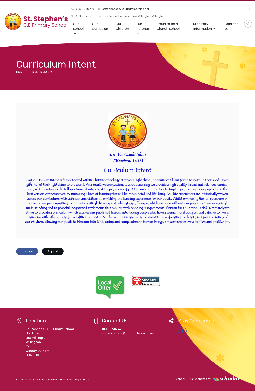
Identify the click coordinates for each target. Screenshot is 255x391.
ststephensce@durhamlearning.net (123, 9)
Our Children (122, 28)
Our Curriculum (100, 26)
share (27, 251)
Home (20, 72)
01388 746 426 (83, 9)
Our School (78, 28)
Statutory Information (204, 26)
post (53, 251)
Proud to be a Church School (168, 26)
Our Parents (142, 28)
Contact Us (231, 26)
